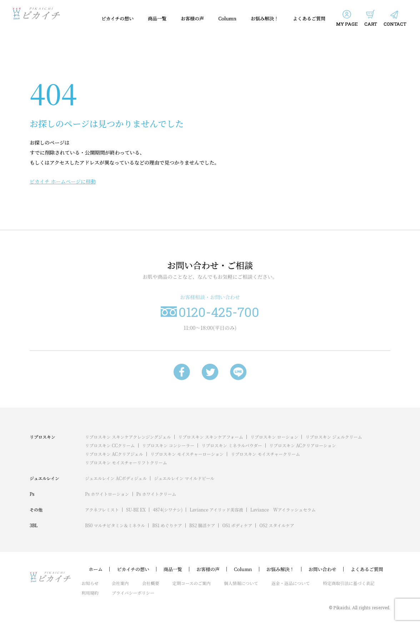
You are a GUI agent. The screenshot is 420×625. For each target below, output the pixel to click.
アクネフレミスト (102, 509)
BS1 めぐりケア (167, 525)
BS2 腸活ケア (202, 525)
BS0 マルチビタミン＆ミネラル (115, 525)
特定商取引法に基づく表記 (349, 583)
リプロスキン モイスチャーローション (187, 454)
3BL (34, 525)
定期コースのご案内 (191, 583)
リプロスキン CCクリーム (110, 445)
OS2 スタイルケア (276, 525)
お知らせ (90, 583)
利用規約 (90, 593)
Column (227, 18)
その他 (36, 509)
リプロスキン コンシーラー (168, 445)
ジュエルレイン (44, 478)
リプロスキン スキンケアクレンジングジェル (128, 437)
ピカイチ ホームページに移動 (63, 181)
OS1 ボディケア (237, 525)
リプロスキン (42, 437)
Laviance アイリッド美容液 (216, 509)
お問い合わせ (322, 569)
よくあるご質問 (309, 18)
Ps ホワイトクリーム (156, 494)
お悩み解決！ (265, 18)
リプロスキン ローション (274, 437)
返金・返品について (290, 583)
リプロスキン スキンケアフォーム (210, 437)
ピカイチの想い (117, 18)
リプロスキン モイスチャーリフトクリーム (126, 462)
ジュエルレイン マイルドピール (184, 478)
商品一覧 (157, 18)
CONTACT (395, 24)
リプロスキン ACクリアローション (302, 445)
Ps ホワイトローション (107, 494)
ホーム (95, 569)
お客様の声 (192, 18)
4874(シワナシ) (167, 509)
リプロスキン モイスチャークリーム (265, 454)
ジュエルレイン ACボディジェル (116, 478)
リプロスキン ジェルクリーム (333, 437)
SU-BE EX (136, 509)
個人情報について (241, 583)
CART (370, 24)
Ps (32, 494)
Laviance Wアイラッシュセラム (283, 509)
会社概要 (150, 583)
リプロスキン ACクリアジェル (114, 454)
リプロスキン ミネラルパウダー (231, 445)
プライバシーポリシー (133, 593)
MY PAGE (347, 24)
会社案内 (120, 583)
